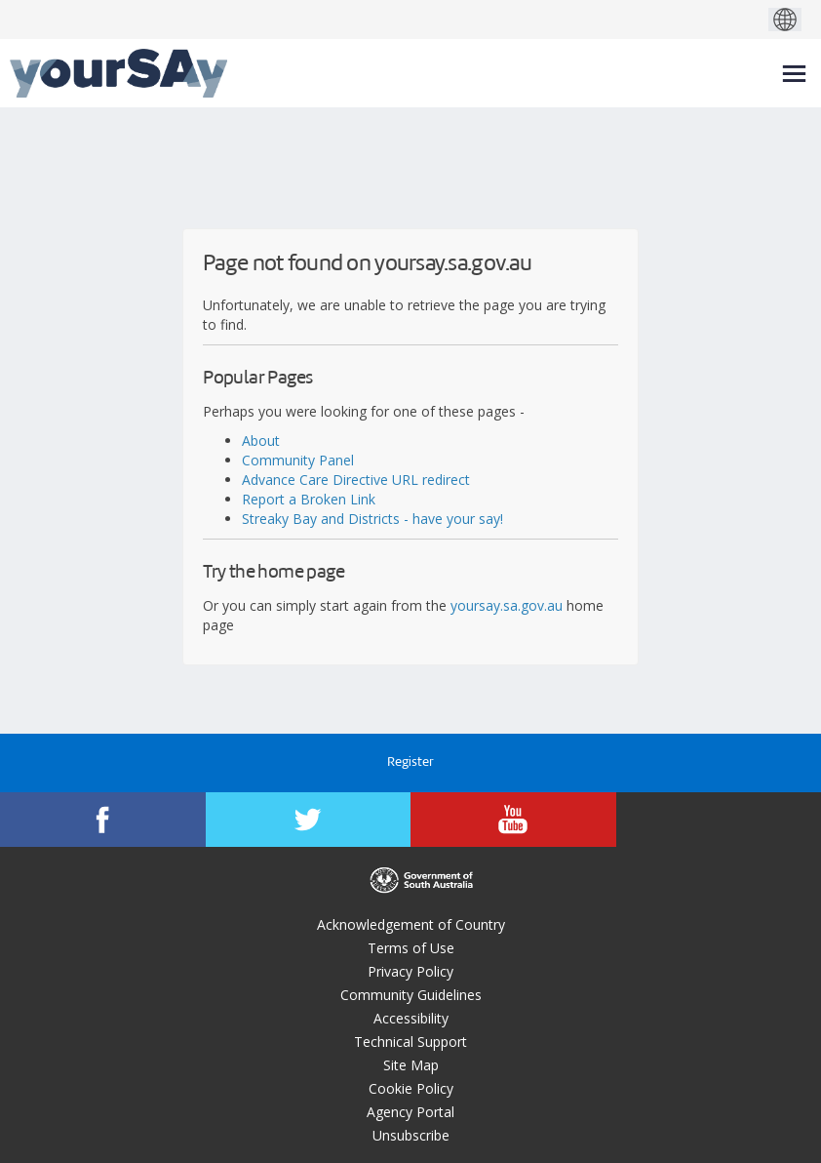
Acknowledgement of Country (411, 924)
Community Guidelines (411, 994)
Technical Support (410, 1041)
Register (410, 762)
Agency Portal (410, 1112)
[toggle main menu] (794, 74)
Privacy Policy (410, 971)
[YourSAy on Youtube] (513, 819)
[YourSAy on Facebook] (103, 819)
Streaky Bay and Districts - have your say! (372, 518)
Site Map (411, 1065)
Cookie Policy (411, 1088)
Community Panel (298, 460)
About (261, 440)
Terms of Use (411, 948)
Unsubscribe (411, 1135)
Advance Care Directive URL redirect (356, 479)
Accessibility (411, 1018)
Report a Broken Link (308, 499)
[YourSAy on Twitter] (308, 819)
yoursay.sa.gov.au (506, 605)
